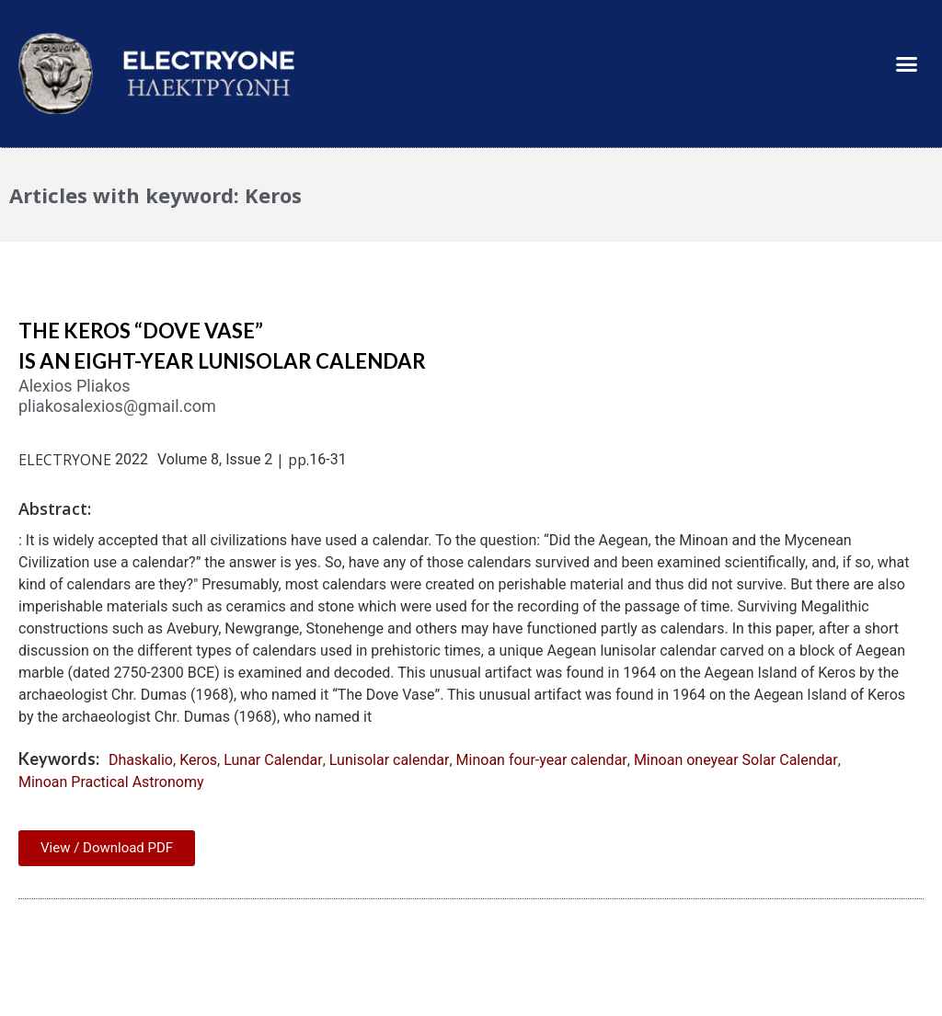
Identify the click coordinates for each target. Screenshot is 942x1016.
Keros (198, 760)
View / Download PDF (106, 847)
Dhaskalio (141, 760)
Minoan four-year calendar (541, 760)
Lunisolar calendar (389, 760)
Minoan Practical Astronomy (111, 782)
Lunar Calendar (273, 760)
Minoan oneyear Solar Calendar (736, 760)
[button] (906, 64)
